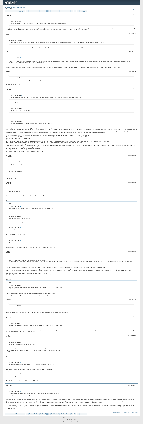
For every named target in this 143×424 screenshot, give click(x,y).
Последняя (83, 11)
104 (66, 11)
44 (27, 11)
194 (72, 11)
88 (34, 11)
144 (69, 11)
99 (58, 11)
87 (31, 11)
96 (51, 11)
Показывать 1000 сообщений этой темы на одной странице (125, 9)
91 (40, 11)
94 (47, 11)
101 (64, 11)
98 (56, 11)
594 (75, 11)
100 (61, 11)
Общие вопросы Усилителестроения (15, 7)
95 (49, 11)
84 (29, 11)
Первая (20, 11)
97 (54, 11)
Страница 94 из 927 (12, 11)
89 (36, 11)
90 (38, 11)
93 (45, 11)
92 (43, 11)
